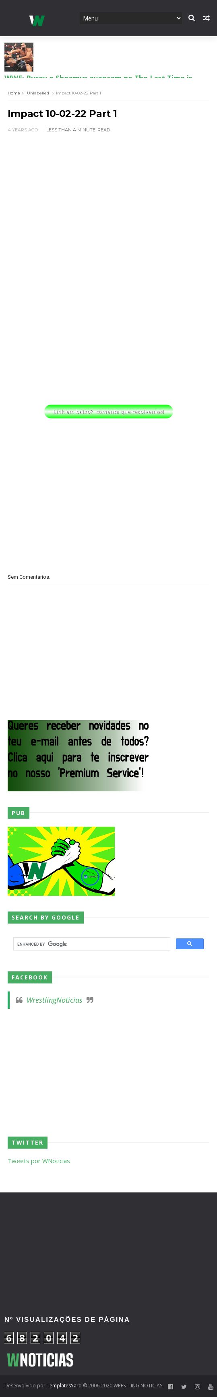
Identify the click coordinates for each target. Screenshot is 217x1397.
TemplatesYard (64, 1385)
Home (14, 93)
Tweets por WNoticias (39, 1161)
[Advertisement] (108, 201)
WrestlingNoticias (55, 1000)
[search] (91, 944)
